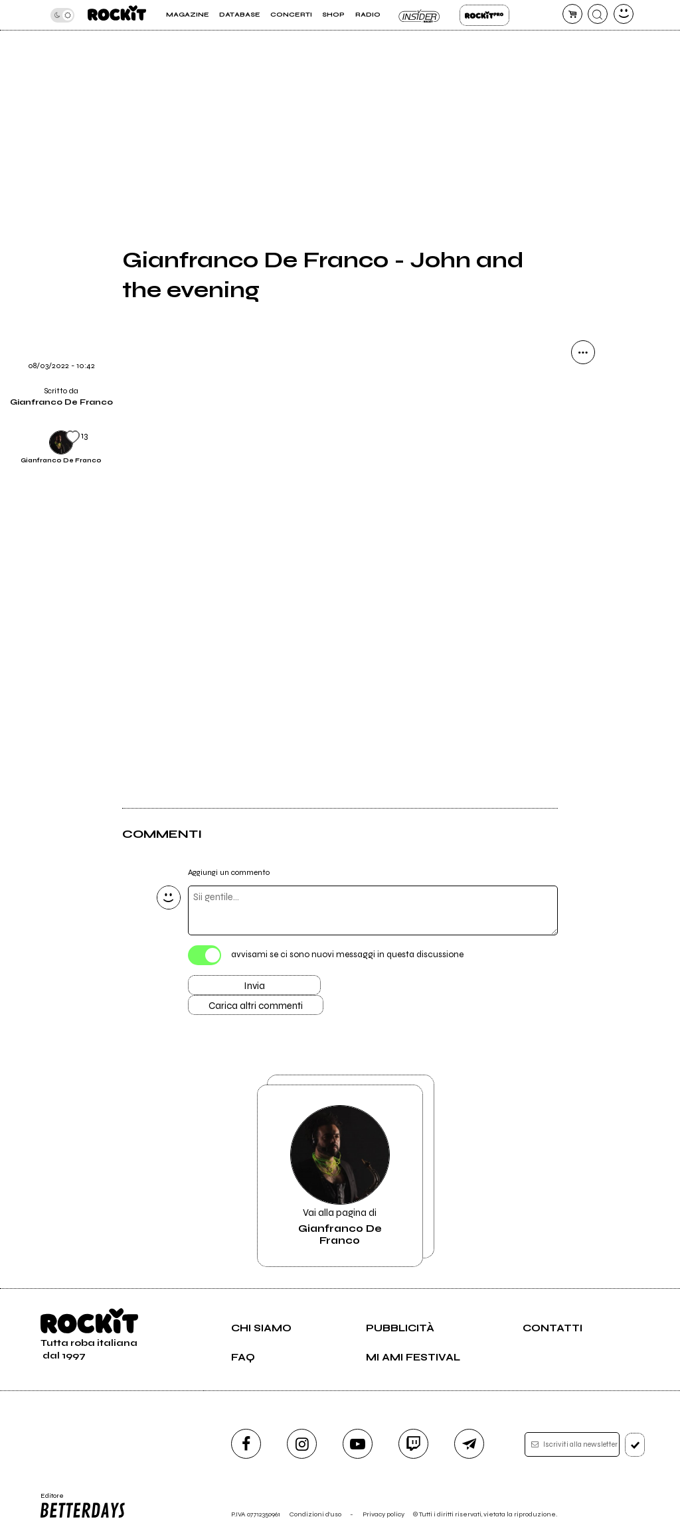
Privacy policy (383, 1514)
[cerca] (598, 14)
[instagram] (302, 1444)
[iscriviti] (635, 1445)
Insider (420, 15)
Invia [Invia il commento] (254, 986)
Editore (83, 1506)
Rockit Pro (484, 15)
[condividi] (583, 352)
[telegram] (469, 1444)
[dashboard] (624, 14)
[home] (117, 15)
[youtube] (358, 1444)
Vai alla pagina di (340, 1175)
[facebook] (246, 1444)
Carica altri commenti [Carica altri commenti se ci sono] (256, 1006)
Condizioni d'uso (315, 1514)
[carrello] (572, 14)
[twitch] (413, 1444)
